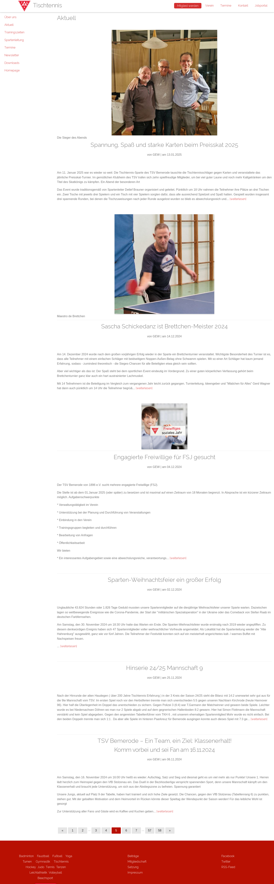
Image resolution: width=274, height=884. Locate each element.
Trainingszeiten (14, 32)
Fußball (57, 856)
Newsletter (11, 55)
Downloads (11, 63)
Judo (41, 867)
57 (149, 830)
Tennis (50, 867)
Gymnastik (45, 861)
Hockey (31, 867)
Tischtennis (61, 861)
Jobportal (261, 5)
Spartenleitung (14, 40)
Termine (225, 5)
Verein (209, 5)
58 (159, 830)
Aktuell (9, 25)
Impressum (135, 872)
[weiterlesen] (238, 199)
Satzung (133, 867)
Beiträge (133, 856)
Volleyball (55, 872)
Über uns (10, 17)
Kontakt (243, 5)
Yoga (68, 856)
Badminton (26, 856)
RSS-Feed (228, 867)
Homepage (12, 70)
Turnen (27, 861)
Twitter (225, 861)
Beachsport (45, 878)
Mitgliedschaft (137, 861)
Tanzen (61, 867)
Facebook (227, 856)
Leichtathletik (38, 872)
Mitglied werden (187, 6)
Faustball (43, 856)
